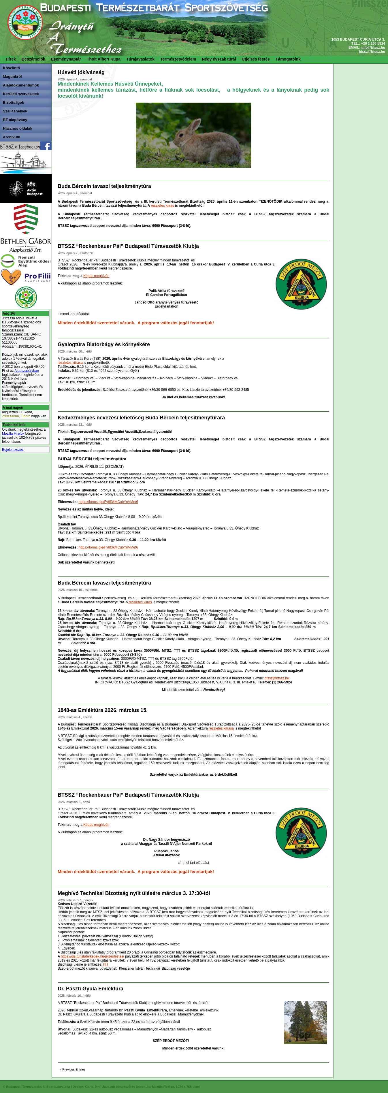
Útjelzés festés (256, 59)
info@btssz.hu (373, 48)
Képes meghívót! (96, 276)
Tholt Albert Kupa (103, 59)
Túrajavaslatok (140, 59)
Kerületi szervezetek (21, 94)
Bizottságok (13, 102)
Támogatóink (288, 59)
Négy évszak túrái (219, 59)
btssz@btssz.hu (372, 52)
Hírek (11, 59)
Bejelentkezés (13, 450)
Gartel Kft (92, 1086)
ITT (105, 964)
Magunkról (12, 76)
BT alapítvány (15, 120)
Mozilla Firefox (13, 433)
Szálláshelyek (15, 111)
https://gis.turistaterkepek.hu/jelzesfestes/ (92, 956)
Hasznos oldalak (17, 128)
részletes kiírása (70, 363)
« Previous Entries (72, 1069)
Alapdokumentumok (21, 85)
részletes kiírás (162, 205)
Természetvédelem (178, 59)
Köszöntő (11, 68)
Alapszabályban (26, 371)
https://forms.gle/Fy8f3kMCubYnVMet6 (108, 502)
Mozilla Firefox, (163, 1086)
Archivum (11, 137)
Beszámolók (33, 59)
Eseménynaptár (66, 59)
